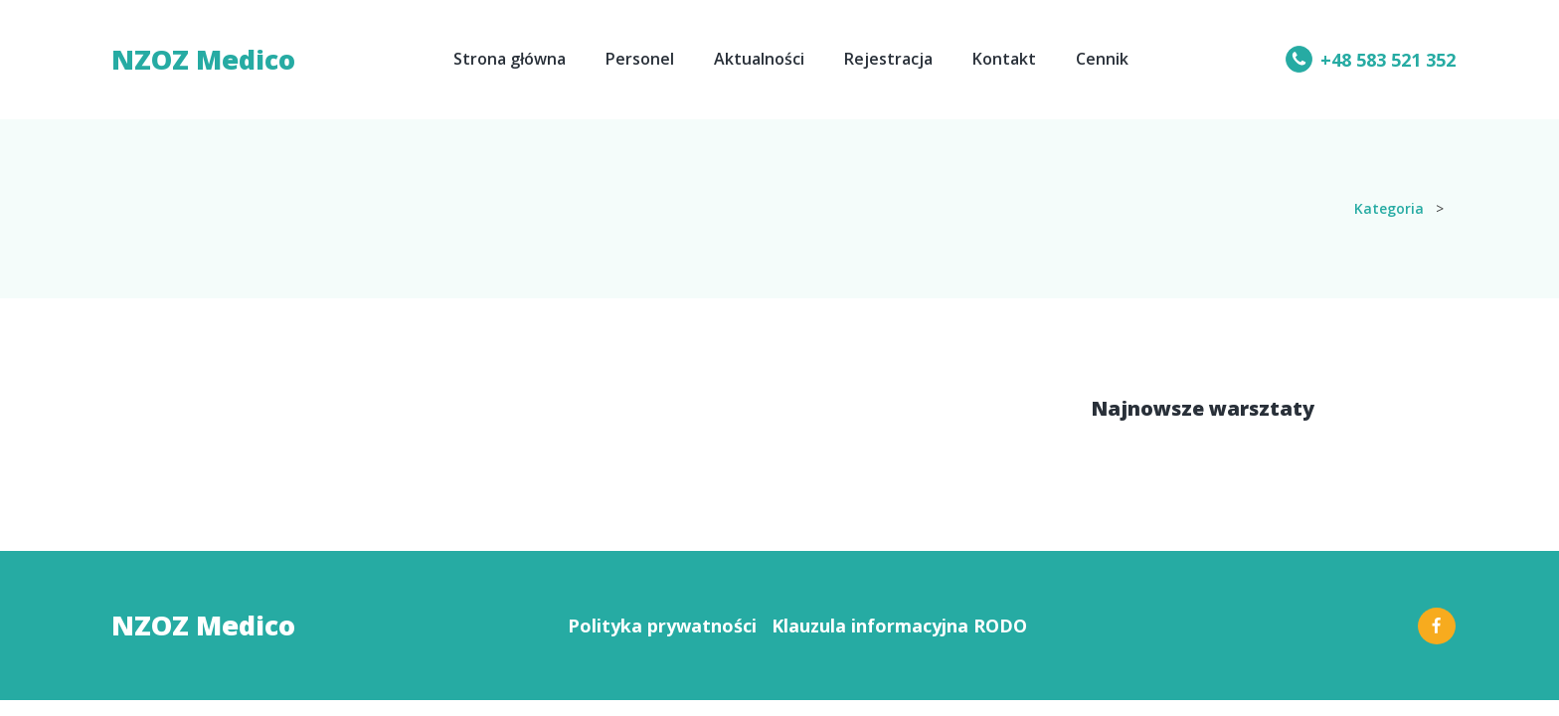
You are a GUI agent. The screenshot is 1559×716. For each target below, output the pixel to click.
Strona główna (509, 59)
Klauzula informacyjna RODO (899, 625)
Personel (640, 59)
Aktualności (759, 59)
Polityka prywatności (662, 625)
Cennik (1102, 59)
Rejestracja (888, 59)
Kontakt (1004, 59)
